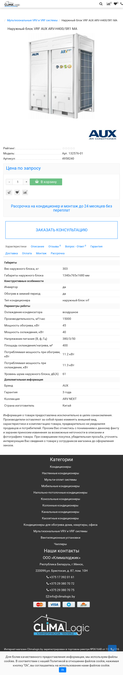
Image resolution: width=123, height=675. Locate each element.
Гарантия (96, 246)
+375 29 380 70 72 (61, 583)
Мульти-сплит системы (60, 479)
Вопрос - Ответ (75, 246)
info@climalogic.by (62, 596)
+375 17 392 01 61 (61, 577)
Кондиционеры (60, 466)
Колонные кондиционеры (60, 505)
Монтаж (41, 253)
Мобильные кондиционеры (60, 486)
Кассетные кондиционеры (60, 518)
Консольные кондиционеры (60, 499)
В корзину (46, 182)
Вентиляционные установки (60, 537)
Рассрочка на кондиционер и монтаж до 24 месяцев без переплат (61, 208)
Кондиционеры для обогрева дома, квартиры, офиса (61, 524)
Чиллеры (60, 544)
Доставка (11, 253)
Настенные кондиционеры (60, 473)
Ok (62, 669)
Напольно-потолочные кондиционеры (60, 492)
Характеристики (16, 246)
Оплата (27, 253)
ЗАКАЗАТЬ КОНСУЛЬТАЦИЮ (61, 230)
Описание (37, 246)
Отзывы (54, 246)
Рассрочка (57, 253)
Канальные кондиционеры (60, 511)
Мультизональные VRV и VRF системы (32, 20)
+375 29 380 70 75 (61, 590)
